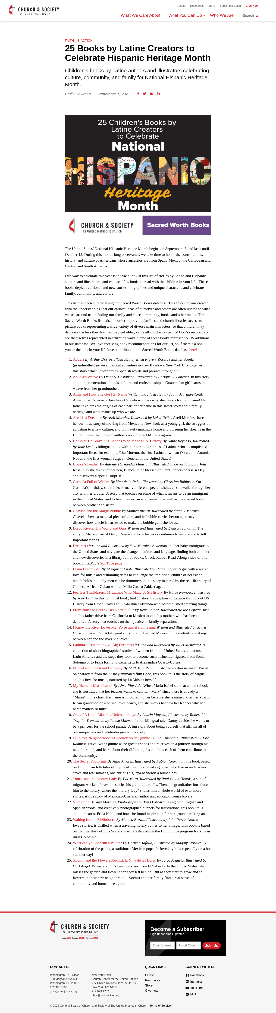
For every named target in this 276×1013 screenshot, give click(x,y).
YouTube (194, 988)
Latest (182, 5)
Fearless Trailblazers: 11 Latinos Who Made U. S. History (118, 592)
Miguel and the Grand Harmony (98, 668)
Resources (196, 5)
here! (193, 349)
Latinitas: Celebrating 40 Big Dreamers (103, 645)
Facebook (195, 975)
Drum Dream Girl (87, 569)
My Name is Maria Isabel (92, 685)
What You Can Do (186, 15)
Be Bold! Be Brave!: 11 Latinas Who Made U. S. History (117, 441)
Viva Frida (81, 802)
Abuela (78, 359)
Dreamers (80, 545)
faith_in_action (79, 40)
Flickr (192, 994)
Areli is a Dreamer (88, 417)
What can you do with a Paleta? (97, 843)
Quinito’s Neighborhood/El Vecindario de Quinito (111, 738)
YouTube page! (112, 563)
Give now (151, 990)
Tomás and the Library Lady (95, 778)
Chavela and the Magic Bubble (97, 511)
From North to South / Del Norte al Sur (103, 610)
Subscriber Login (230, 5)
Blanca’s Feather (86, 464)
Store (211, 5)
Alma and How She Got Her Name (100, 394)
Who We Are (223, 15)
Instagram (195, 981)
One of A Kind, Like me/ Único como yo (104, 714)
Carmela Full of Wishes (91, 481)
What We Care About (142, 15)
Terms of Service (160, 1005)
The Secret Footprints (89, 761)
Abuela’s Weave (85, 377)
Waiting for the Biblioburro (94, 819)
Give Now (252, 5)
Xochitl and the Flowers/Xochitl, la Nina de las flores (114, 860)
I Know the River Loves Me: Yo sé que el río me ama (114, 627)
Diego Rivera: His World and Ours (100, 528)
